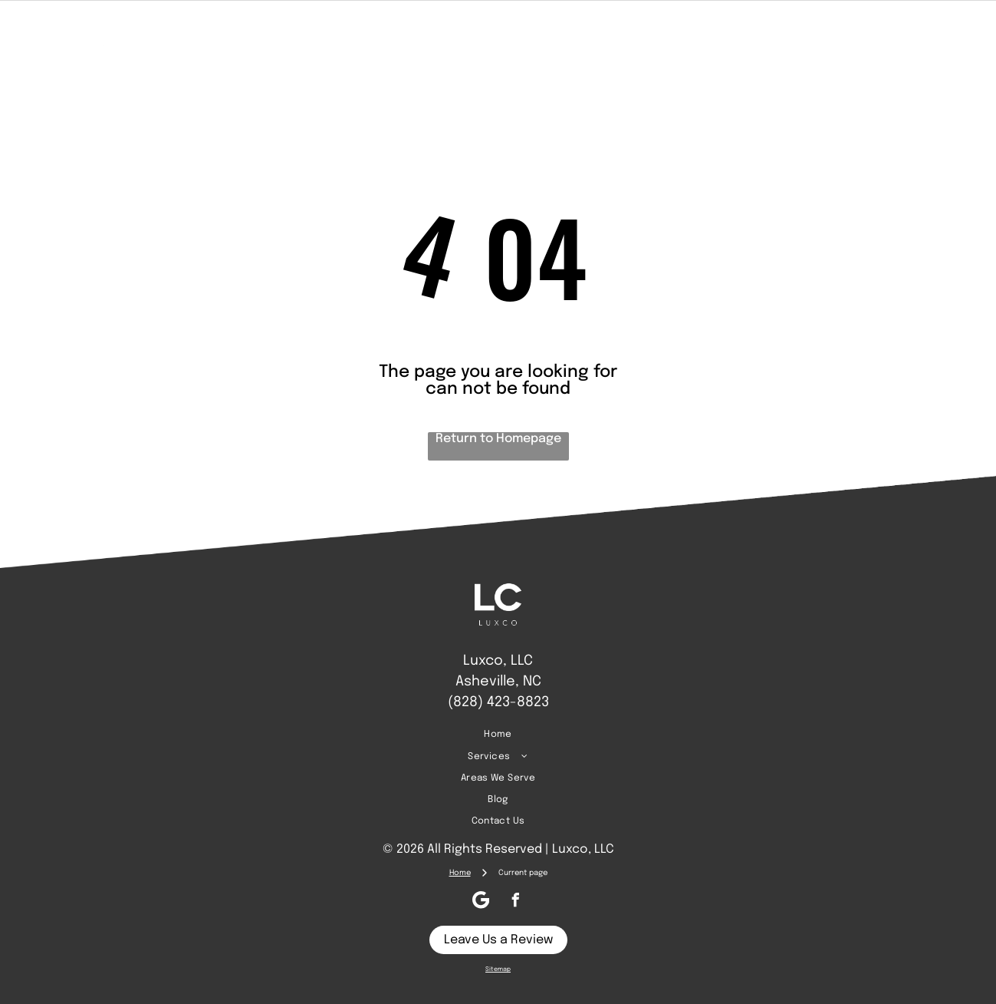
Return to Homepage (498, 438)
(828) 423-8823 (498, 702)
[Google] (933, 44)
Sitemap (498, 969)
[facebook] (904, 44)
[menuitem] (303, 44)
